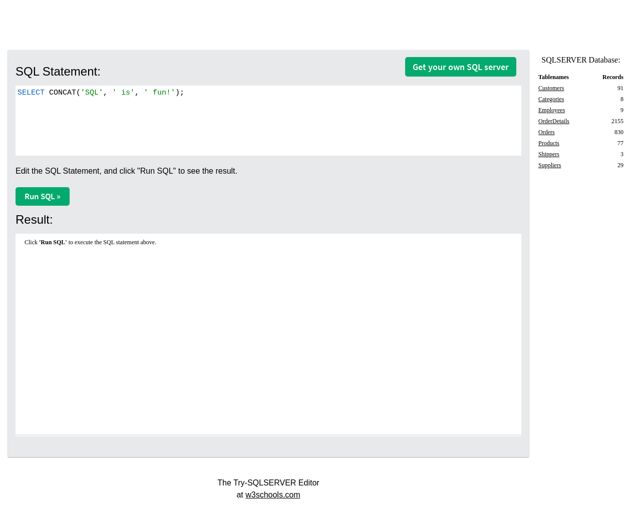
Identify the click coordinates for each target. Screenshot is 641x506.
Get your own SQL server (461, 67)
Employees (551, 110)
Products (548, 143)
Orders (546, 132)
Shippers (548, 154)
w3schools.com (272, 494)
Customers (551, 88)
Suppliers (549, 165)
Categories (551, 99)
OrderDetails (553, 121)
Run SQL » (43, 196)
